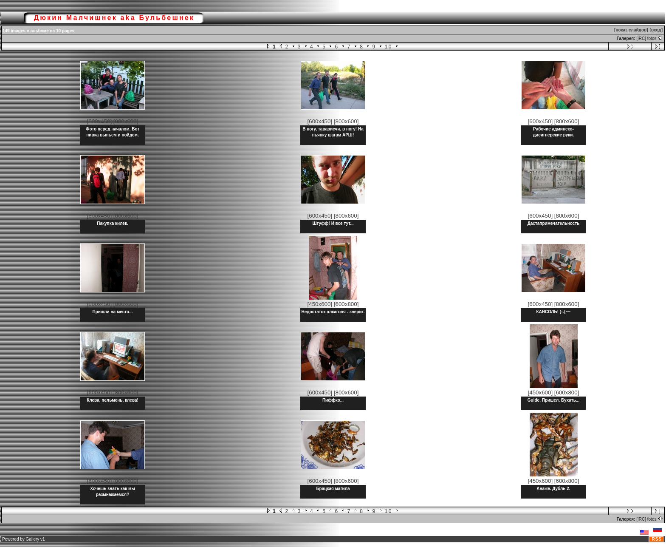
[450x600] (320, 304)
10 (388, 47)
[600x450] (99, 121)
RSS (657, 539)
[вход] (656, 30)
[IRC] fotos (649, 38)
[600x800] (346, 304)
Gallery (33, 539)
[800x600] (125, 121)
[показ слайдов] (631, 30)
